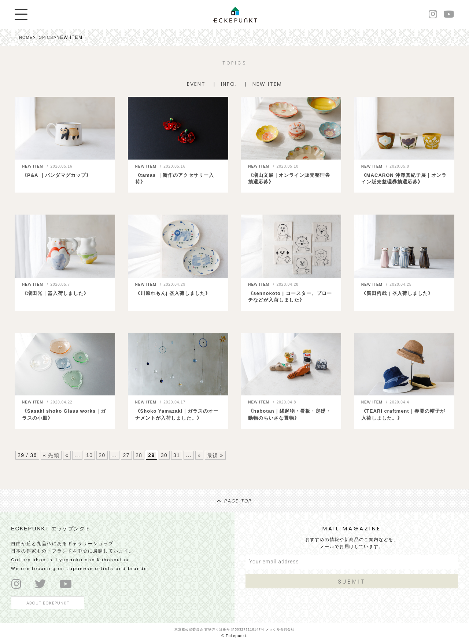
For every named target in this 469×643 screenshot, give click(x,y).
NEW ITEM (267, 84)
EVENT (196, 84)
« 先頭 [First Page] (51, 455)
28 (139, 455)
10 (89, 455)
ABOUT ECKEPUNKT (47, 603)
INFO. (229, 84)
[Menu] (21, 14)
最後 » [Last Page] (215, 455)
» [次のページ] (199, 455)
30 (164, 455)
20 (102, 455)
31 (176, 455)
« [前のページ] (67, 455)
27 (126, 455)
